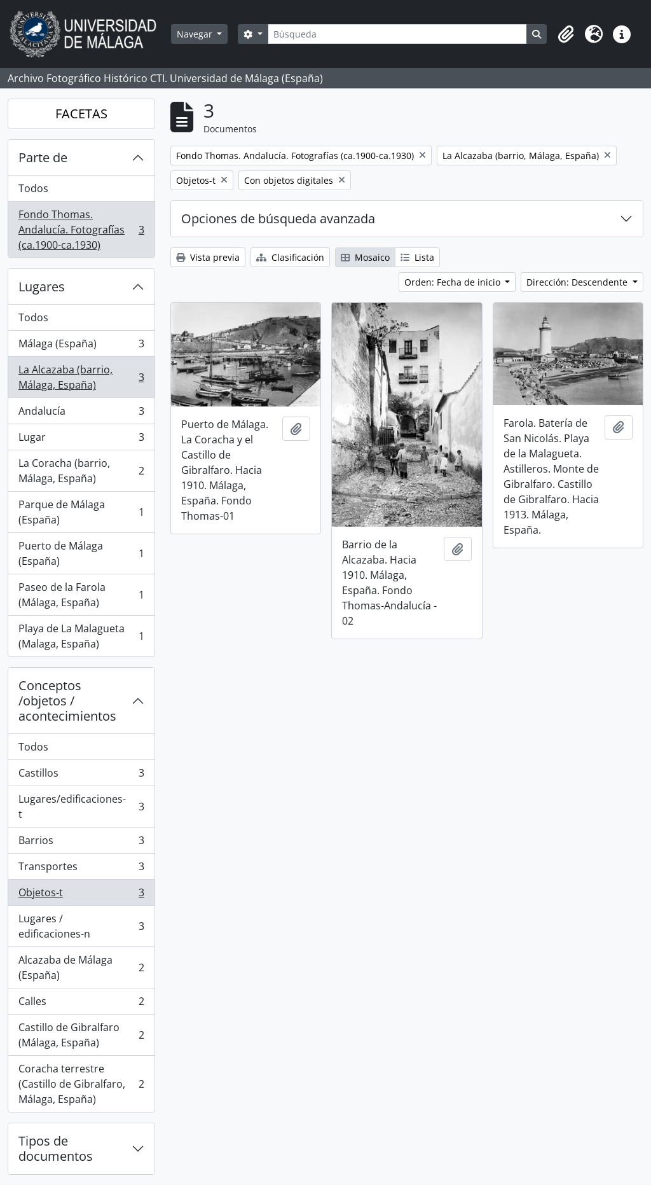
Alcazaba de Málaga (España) (81, 967)
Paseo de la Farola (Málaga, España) (81, 594)
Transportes (81, 869)
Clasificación (290, 257)
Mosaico (365, 257)
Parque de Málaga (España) (81, 512)
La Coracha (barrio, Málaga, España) (81, 470)
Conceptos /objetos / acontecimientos (67, 700)
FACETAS (81, 113)
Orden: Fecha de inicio (453, 282)
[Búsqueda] (397, 34)
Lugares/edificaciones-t (81, 806)
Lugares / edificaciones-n (81, 926)
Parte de (42, 157)
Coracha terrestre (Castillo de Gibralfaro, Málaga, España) (81, 1084)
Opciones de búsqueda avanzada (278, 218)
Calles (81, 1004)
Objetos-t (81, 895)
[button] (566, 34)
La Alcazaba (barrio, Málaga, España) (81, 377)
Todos (33, 188)
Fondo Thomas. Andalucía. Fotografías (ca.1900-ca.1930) (81, 229)
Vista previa (208, 257)
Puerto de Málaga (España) (81, 553)
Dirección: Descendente (578, 282)
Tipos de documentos (55, 1148)
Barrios (81, 843)
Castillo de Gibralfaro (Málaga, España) (81, 1035)
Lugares (41, 286)
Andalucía (81, 413)
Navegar (196, 34)
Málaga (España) (81, 346)
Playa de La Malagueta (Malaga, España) (81, 636)
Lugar (81, 439)
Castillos (81, 775)
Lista (417, 257)
